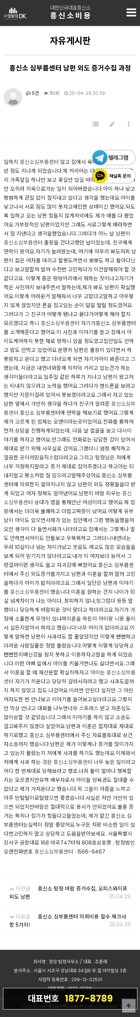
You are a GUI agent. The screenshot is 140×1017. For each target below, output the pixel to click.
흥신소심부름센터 (39, 162)
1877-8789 (70, 998)
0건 (32, 93)
